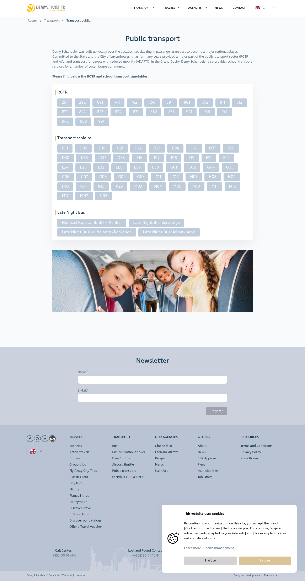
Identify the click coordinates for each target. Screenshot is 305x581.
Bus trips (75, 446)
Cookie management (218, 548)
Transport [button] (121, 437)
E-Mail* (83, 391)
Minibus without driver (128, 452)
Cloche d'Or (163, 446)
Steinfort (161, 471)
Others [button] (204, 437)
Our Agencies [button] (166, 437)
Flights (74, 489)
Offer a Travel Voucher (85, 527)
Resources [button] (250, 437)
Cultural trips (79, 514)
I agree (265, 560)
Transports (52, 20)
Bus (114, 446)
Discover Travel (80, 508)
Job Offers (205, 477)
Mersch (160, 464)
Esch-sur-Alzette (166, 452)
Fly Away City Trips (83, 471)
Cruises (74, 458)
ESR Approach (208, 458)
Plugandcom (271, 575)
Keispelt (161, 458)
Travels (169, 8)
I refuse (210, 560)
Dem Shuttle (121, 458)
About (202, 446)
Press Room (249, 458)
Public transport (124, 471)
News (202, 452)
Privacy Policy (251, 452)
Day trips (76, 483)
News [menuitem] (219, 8)
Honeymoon (78, 502)
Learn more (192, 548)
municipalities (208, 471)
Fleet (201, 464)
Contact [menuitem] (239, 8)
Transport (142, 8)
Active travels (79, 452)
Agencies (195, 8)
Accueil (33, 20)
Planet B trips (79, 496)
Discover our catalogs (85, 520)
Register (217, 411)
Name (82, 372)
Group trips (77, 464)
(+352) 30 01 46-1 (64, 555)
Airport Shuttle (123, 464)
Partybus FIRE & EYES (128, 477)
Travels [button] (75, 437)
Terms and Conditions (256, 446)
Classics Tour (78, 477)
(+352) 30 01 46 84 (146, 555)
